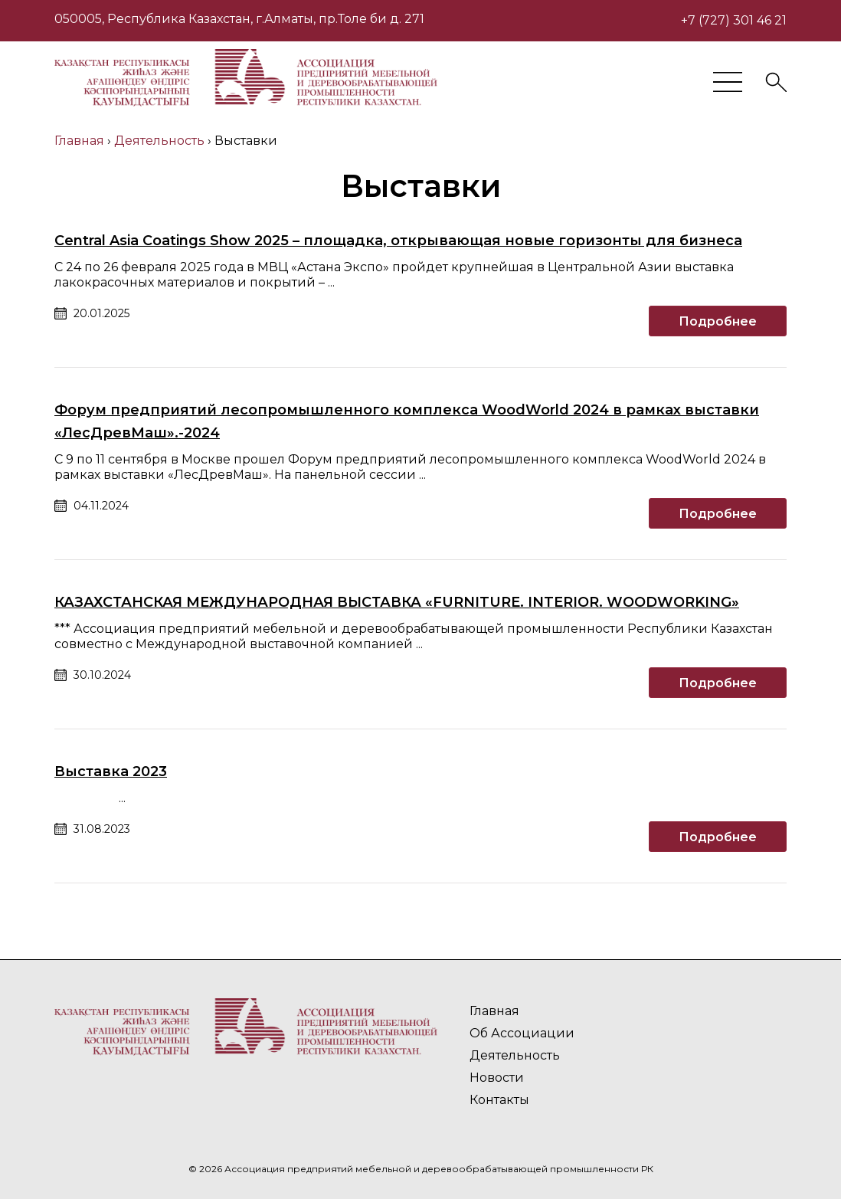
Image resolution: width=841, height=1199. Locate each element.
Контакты (499, 1100)
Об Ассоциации (522, 1033)
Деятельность (515, 1055)
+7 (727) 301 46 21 (734, 20)
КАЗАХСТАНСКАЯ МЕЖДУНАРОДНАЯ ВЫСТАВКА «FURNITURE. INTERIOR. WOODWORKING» (396, 602)
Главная (494, 1011)
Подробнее (718, 321)
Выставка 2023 (110, 771)
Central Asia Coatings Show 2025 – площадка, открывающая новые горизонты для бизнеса (398, 240)
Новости (497, 1077)
